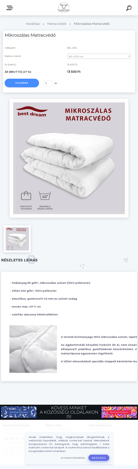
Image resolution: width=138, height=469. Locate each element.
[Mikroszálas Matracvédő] (69, 100)
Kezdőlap (33, 24)
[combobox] (99, 56)
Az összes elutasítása (73, 457)
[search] (129, 8)
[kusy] (47, 83)
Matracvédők (56, 24)
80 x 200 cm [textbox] (76, 56)
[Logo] (63, 8)
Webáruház (10, 8)
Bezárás (99, 457)
